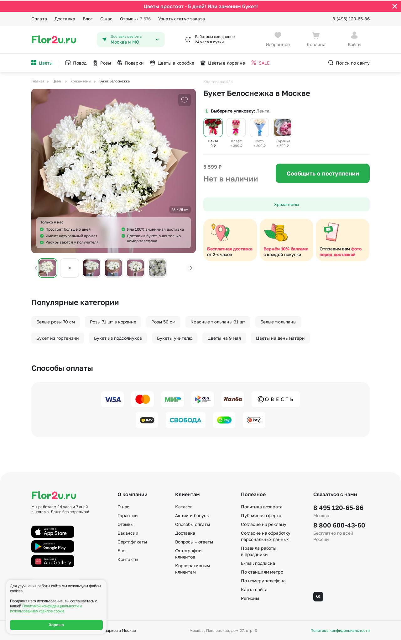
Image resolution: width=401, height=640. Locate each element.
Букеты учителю (174, 337)
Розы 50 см (163, 321)
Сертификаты (132, 541)
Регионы (250, 597)
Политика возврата (262, 506)
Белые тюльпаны (278, 321)
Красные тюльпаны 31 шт (217, 321)
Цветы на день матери (280, 337)
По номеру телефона (263, 580)
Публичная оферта (261, 514)
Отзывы (135, 18)
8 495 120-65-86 (338, 507)
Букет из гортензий (57, 337)
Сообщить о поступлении (323, 172)
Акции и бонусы (192, 514)
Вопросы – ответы (194, 541)
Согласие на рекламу (263, 523)
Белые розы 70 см (55, 321)
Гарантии (127, 514)
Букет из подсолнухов (118, 337)
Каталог (183, 506)
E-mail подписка (258, 562)
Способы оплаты (192, 523)
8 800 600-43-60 (339, 524)
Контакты (127, 558)
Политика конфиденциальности (340, 630)
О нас (106, 18)
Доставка (65, 18)
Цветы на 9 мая (224, 337)
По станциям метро (262, 571)
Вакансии (127, 532)
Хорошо (56, 625)
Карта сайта (254, 588)
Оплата (39, 18)
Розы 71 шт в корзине (113, 321)
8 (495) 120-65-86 (351, 18)
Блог (88, 18)
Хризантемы (286, 203)
